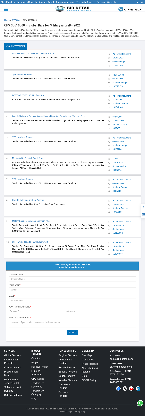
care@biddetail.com (121, 366)
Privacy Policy (80, 411)
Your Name (15, 285)
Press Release (90, 363)
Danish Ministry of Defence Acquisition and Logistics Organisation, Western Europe (49, 116)
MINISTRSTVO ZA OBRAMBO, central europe (33, 53)
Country (35, 358)
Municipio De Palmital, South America (29, 158)
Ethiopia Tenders (67, 371)
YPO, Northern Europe (22, 137)
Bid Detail (113, 408)
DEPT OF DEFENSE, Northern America (30, 95)
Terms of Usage (66, 411)
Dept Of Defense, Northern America (28, 200)
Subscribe (112, 2)
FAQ (33, 398)
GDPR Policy (89, 380)
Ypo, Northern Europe (22, 74)
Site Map (87, 355)
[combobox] (17, 311)
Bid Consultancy (13, 395)
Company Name (17, 274)
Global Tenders (8, 2)
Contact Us (88, 359)
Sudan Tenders (66, 376)
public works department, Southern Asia (30, 242)
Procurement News (65, 2)
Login (140, 2)
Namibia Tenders (67, 380)
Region (35, 362)
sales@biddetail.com (121, 359)
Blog (84, 376)
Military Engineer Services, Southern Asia (31, 221)
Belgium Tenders (67, 355)
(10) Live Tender (15, 46)
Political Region (39, 366)
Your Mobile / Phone (20, 307)
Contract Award (46, 2)
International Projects (27, 2)
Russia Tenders (66, 367)
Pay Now (101, 2)
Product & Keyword (20, 318)
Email (12, 296)
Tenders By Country (85, 2)
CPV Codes (37, 378)
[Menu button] (6, 9)
